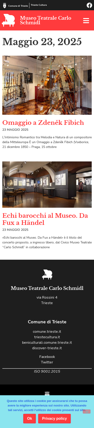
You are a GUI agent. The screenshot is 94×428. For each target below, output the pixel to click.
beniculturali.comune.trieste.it (47, 342)
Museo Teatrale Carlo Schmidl (45, 20)
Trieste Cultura (39, 5)
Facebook (47, 356)
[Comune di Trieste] (4, 5)
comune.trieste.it (47, 331)
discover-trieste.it (47, 348)
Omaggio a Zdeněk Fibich (43, 122)
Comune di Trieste (18, 6)
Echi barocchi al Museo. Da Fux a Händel (45, 219)
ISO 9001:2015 (47, 371)
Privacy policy (54, 418)
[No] (87, 411)
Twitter (47, 362)
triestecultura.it (47, 337)
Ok (29, 418)
